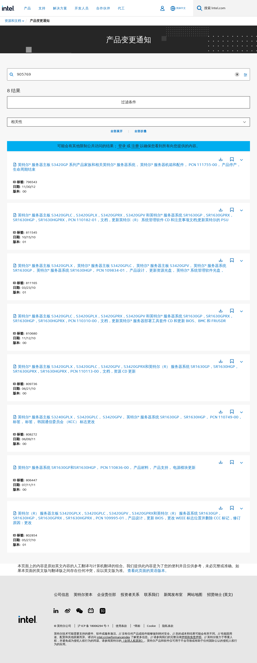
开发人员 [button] (82, 8)
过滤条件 (128, 102)
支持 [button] (42, 8)
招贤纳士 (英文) (220, 594)
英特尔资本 (83, 594)
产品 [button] (27, 8)
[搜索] (199, 8)
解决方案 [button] (60, 8)
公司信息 (61, 594)
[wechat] (79, 611)
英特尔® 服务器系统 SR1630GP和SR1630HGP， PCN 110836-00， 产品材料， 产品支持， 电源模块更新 (104, 467)
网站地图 (194, 594)
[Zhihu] (103, 611)
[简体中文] (178, 8)
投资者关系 (130, 594)
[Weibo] (68, 611)
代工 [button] (121, 8)
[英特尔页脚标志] (27, 619)
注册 (135, 146)
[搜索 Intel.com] (229, 8)
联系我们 (151, 594)
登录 (122, 146)
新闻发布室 (173, 594)
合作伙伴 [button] (103, 8)
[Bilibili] (91, 611)
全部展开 (117, 131)
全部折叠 (140, 131)
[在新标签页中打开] (220, 159)
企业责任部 (106, 594)
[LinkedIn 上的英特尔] (56, 611)
